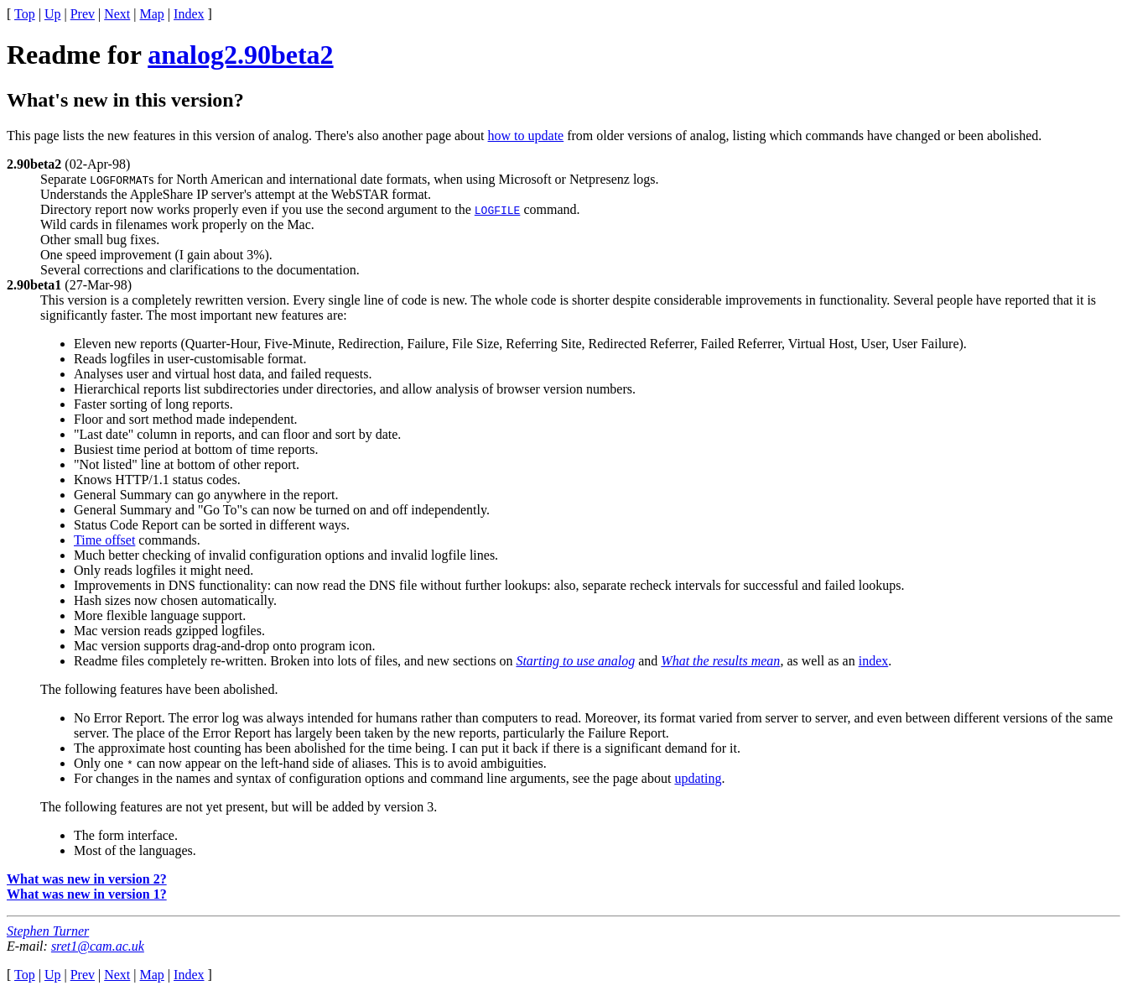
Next (117, 14)
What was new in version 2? (87, 879)
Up (52, 14)
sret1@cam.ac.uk (97, 946)
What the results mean (720, 661)
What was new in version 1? (87, 894)
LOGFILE (498, 209)
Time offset (104, 540)
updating (697, 778)
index (874, 661)
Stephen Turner (48, 931)
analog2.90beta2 (240, 54)
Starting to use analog (575, 661)
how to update (526, 135)
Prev (82, 14)
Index (189, 14)
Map (152, 14)
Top (24, 14)
